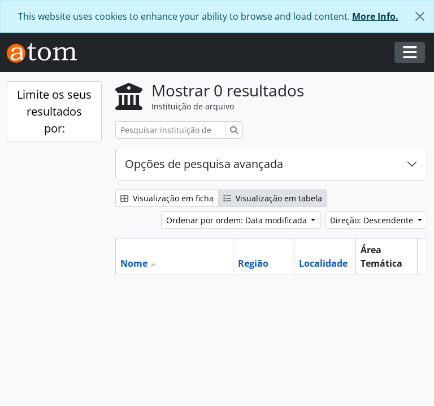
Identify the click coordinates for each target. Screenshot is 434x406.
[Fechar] (419, 16)
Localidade (323, 263)
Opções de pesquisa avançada (204, 163)
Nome (133, 263)
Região (253, 263)
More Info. (375, 16)
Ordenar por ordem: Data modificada (237, 220)
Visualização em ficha (167, 198)
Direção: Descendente (372, 220)
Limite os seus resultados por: (54, 111)
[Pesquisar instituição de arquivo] (170, 130)
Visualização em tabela (272, 198)
